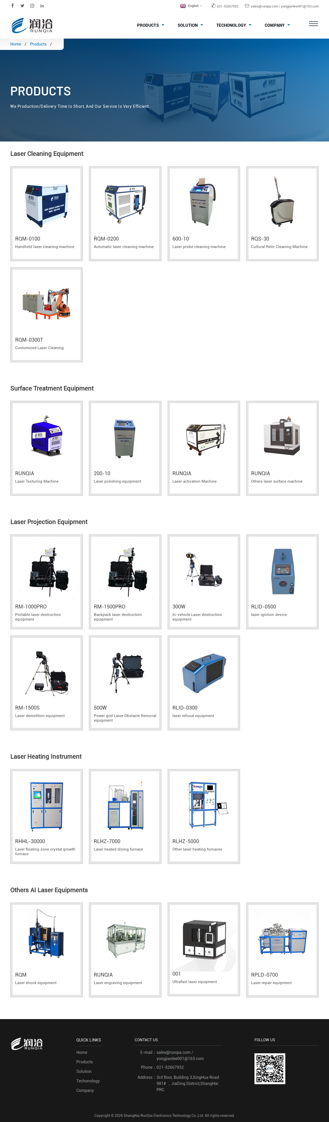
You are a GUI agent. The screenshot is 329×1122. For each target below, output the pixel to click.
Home (15, 44)
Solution (192, 25)
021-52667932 (227, 6)
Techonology (235, 25)
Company (279, 25)
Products (152, 25)
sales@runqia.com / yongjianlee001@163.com (285, 6)
